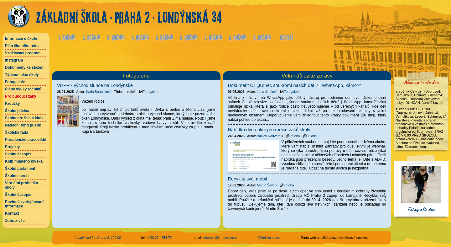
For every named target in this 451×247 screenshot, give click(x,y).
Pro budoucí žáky (20, 96)
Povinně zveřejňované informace (24, 204)
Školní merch (17, 176)
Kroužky (12, 103)
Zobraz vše (15, 220)
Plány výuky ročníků (23, 89)
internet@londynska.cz (220, 237)
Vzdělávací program (22, 53)
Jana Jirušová (267, 92)
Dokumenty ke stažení (24, 67)
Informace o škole (21, 38)
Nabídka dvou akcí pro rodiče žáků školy (269, 129)
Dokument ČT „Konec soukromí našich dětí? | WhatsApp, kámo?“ (294, 85)
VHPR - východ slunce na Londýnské (95, 85)
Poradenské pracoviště (25, 139)
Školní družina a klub (24, 118)
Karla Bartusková (98, 92)
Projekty (12, 147)
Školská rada (16, 132)
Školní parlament (20, 168)
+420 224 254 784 (160, 237)
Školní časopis (18, 154)
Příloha (293, 136)
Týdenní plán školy (22, 74)
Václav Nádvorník (270, 136)
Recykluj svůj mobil (247, 178)
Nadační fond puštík (23, 125)
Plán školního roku (22, 46)
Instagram (14, 60)
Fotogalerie (15, 82)
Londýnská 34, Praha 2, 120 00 (98, 237)
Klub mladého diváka (24, 161)
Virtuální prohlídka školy (21, 185)
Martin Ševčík (267, 185)
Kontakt (12, 213)
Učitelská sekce (269, 237)
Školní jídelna (17, 111)
